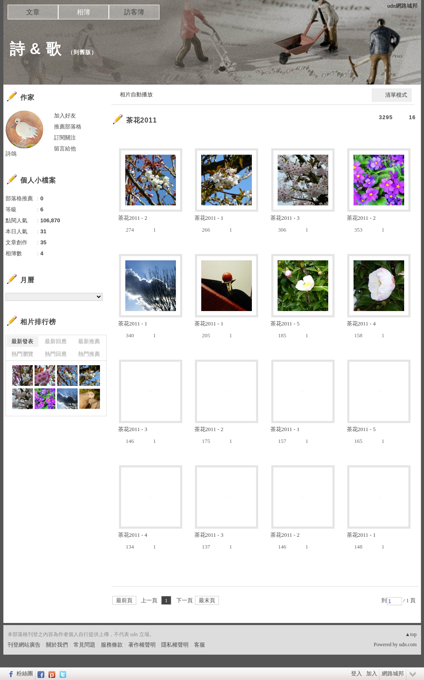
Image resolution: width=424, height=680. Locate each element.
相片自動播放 (136, 94)
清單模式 (396, 95)
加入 (371, 673)
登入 (356, 673)
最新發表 (22, 341)
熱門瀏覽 (22, 354)
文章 (33, 12)
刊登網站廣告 (24, 645)
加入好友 (65, 115)
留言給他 (65, 148)
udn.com (408, 644)
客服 (199, 645)
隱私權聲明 (175, 645)
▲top (410, 634)
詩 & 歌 (36, 48)
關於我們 (57, 645)
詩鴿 (10, 153)
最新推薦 (89, 341)
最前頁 (124, 600)
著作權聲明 (142, 645)
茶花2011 (141, 120)
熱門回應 (56, 354)
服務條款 (112, 645)
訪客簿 (134, 12)
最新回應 (56, 341)
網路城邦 (393, 673)
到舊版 (82, 52)
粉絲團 (24, 673)
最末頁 (207, 600)
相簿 (83, 12)
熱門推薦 (89, 354)
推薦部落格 (67, 126)
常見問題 (84, 645)
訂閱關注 (65, 137)
